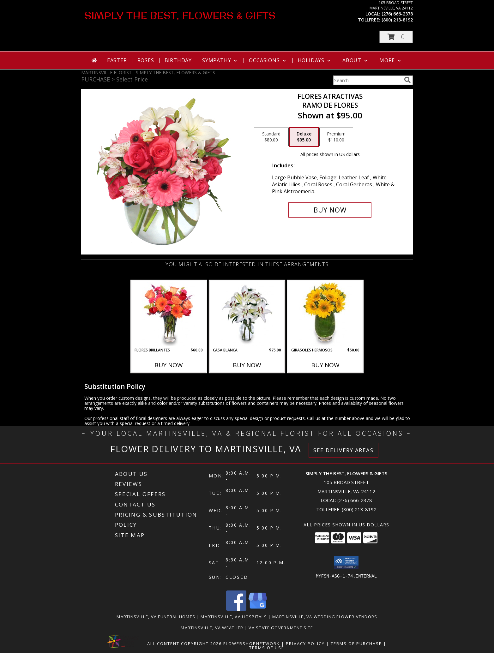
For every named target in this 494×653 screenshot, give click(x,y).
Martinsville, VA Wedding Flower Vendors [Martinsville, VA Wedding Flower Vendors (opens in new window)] (324, 617)
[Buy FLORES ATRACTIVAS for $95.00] (329, 210)
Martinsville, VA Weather (212, 628)
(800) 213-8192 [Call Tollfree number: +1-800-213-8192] (359, 509)
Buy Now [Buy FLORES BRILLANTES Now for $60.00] (168, 365)
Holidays (315, 60)
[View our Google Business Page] (258, 609)
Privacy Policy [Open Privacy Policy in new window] (305, 643)
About (355, 60)
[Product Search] (367, 80)
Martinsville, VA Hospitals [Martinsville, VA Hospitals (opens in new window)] (234, 617)
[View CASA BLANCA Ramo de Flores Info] (247, 314)
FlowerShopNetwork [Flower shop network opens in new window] (251, 643)
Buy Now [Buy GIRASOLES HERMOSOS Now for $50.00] (325, 365)
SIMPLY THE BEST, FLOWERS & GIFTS (179, 15)
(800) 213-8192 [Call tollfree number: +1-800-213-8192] (397, 20)
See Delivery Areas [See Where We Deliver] (343, 450)
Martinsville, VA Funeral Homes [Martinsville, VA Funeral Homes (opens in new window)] (156, 617)
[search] (407, 79)
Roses (145, 60)
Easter (117, 60)
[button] (396, 37)
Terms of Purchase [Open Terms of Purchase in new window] (356, 643)
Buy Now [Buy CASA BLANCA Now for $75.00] (247, 365)
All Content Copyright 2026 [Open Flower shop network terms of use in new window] (184, 643)
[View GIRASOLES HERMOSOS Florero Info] (325, 314)
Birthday (178, 60)
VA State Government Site (281, 628)
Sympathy (220, 60)
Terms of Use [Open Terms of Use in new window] (266, 647)
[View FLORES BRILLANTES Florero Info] (168, 314)
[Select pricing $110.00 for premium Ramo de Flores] (336, 137)
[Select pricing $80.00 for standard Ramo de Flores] (271, 137)
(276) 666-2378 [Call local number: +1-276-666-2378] (397, 14)
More (390, 60)
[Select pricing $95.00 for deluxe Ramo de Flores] (304, 137)
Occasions (268, 60)
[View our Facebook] (236, 609)
